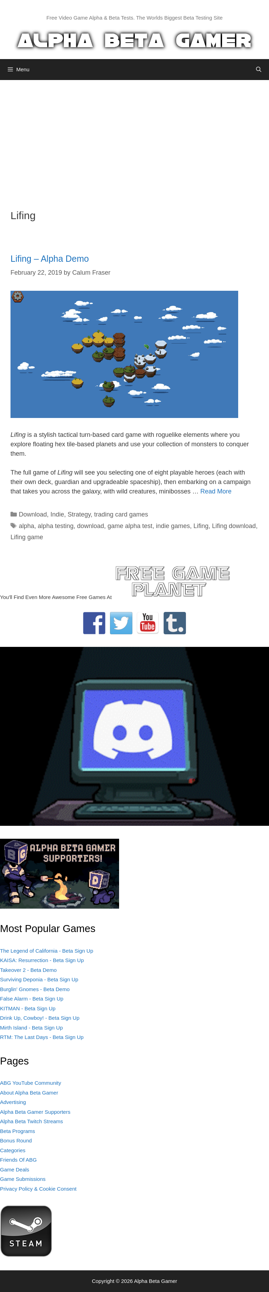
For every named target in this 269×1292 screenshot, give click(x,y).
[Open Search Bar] (258, 69)
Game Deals (14, 1169)
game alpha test (130, 525)
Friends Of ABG (18, 1160)
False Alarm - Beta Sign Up (31, 999)
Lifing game (27, 537)
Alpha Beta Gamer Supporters (35, 1112)
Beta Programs (17, 1131)
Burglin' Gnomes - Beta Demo (35, 989)
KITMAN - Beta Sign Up (27, 1008)
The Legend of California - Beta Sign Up (46, 951)
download (90, 525)
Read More (216, 491)
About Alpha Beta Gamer (29, 1093)
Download (33, 514)
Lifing (200, 525)
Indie (57, 514)
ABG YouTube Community (30, 1083)
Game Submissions (23, 1179)
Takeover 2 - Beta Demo (28, 970)
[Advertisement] (134, 139)
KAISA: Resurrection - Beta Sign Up (42, 960)
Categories (13, 1150)
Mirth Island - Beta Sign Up (31, 1028)
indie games (173, 525)
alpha (26, 525)
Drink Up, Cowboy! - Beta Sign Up (40, 1018)
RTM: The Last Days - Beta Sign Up (42, 1037)
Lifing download (234, 525)
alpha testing (56, 525)
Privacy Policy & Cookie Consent (38, 1189)
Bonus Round (16, 1140)
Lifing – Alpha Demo (50, 259)
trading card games (121, 514)
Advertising (13, 1102)
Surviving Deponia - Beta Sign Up (39, 979)
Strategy (79, 514)
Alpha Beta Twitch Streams (31, 1121)
